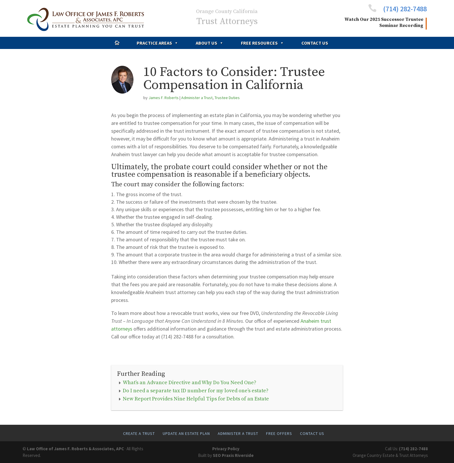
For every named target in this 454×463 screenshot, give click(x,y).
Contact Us (314, 43)
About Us (210, 43)
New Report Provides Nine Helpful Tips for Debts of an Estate (196, 398)
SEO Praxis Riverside (233, 455)
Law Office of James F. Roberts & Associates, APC (75, 448)
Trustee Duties (227, 97)
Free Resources (262, 43)
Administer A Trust (238, 433)
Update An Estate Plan (186, 433)
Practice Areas (157, 43)
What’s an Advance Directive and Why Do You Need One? (189, 382)
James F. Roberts (164, 97)
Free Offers (279, 433)
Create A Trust (139, 433)
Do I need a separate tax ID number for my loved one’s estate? (195, 390)
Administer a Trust (197, 97)
